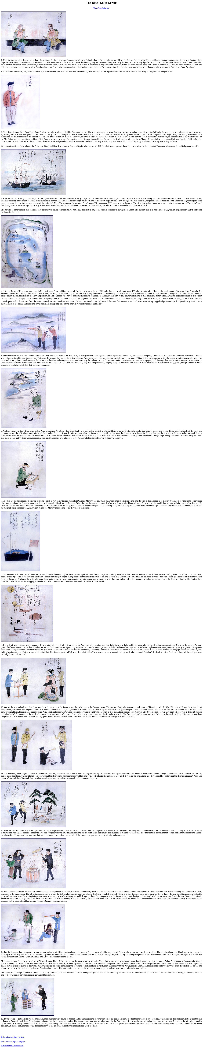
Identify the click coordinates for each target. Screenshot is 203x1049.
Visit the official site (101, 8)
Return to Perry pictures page (13, 1041)
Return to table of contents (12, 1046)
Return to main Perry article (12, 1037)
